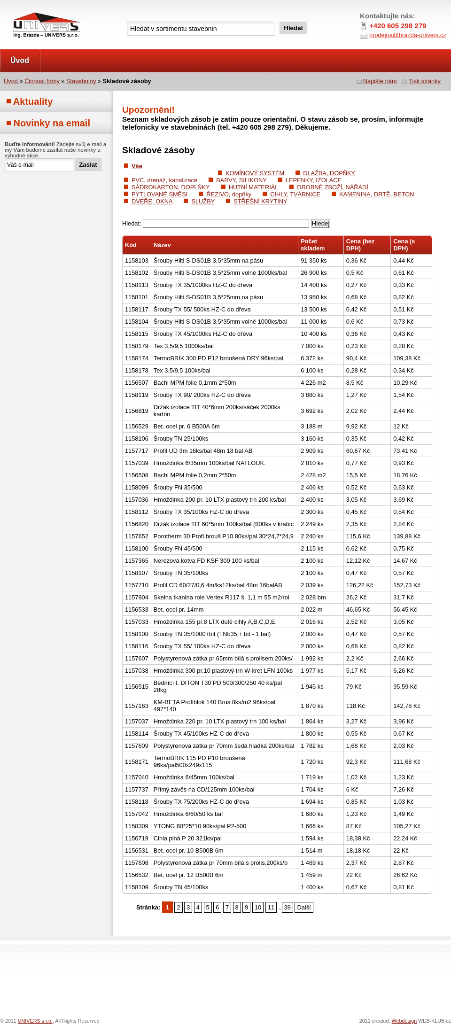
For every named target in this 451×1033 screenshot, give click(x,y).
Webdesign (404, 1021)
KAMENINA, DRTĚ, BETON (376, 194)
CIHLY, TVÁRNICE (295, 194)
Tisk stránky (425, 81)
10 (258, 907)
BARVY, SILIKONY (241, 180)
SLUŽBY (203, 201)
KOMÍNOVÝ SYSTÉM (255, 173)
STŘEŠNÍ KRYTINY (260, 201)
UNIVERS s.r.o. (26, 10)
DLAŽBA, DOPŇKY (329, 173)
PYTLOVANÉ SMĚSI (159, 194)
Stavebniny (81, 81)
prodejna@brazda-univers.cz (407, 35)
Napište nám (380, 81)
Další (304, 907)
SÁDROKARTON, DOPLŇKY (171, 187)
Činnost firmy (42, 81)
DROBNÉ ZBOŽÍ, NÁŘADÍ (332, 187)
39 (287, 907)
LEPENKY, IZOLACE (314, 180)
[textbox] (200, 29)
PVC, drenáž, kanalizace (164, 180)
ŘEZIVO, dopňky (228, 194)
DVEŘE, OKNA (152, 201)
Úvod (19, 60)
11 (271, 907)
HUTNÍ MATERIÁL (254, 187)
